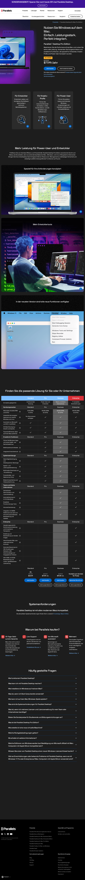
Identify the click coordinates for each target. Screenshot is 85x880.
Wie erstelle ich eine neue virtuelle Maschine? (42, 728)
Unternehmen (61, 831)
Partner (31, 862)
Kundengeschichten (38, 16)
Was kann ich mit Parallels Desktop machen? (42, 683)
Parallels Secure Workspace (37, 834)
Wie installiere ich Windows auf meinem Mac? (42, 689)
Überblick (25, 16)
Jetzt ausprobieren (45, 585)
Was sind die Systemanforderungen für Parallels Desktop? (42, 704)
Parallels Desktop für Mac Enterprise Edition (41, 838)
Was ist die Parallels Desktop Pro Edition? (42, 722)
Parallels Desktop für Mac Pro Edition (39, 841)
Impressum (61, 874)
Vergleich (62, 16)
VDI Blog (32, 860)
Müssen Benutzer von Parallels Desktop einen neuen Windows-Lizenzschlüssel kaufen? (42, 751)
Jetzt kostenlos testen (66, 68)
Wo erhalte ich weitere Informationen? (42, 738)
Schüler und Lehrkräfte (64, 834)
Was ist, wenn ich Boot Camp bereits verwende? (42, 694)
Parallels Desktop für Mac (36, 843)
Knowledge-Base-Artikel (60, 613)
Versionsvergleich (49, 76)
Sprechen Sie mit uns (76, 580)
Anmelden (77, 10)
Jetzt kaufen (50, 68)
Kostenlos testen (75, 16)
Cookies (60, 860)
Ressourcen (51, 16)
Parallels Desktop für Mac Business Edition (41, 836)
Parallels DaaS (33, 848)
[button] (26, 11)
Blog (31, 857)
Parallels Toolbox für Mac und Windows (40, 846)
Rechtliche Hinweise (63, 865)
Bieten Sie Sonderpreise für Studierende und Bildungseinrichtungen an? (42, 717)
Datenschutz (61, 857)
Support (32, 865)
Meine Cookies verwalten (64, 871)
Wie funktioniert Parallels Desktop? (42, 678)
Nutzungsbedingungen (64, 862)
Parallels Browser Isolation (36, 850)
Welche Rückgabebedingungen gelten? (42, 733)
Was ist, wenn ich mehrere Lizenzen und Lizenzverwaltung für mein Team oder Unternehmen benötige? (42, 711)
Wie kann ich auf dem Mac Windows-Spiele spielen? (42, 699)
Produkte (55, 22)
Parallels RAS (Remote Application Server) (40, 831)
